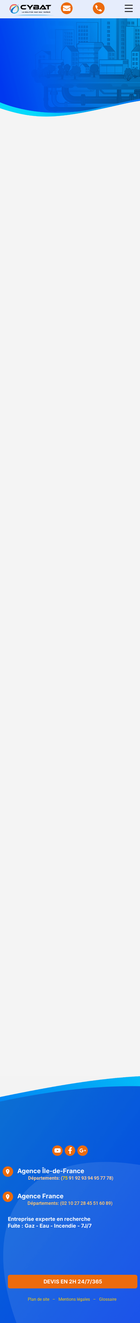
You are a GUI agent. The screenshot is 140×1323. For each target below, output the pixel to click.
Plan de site (38, 1299)
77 (102, 1178)
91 (71, 1178)
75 (65, 1178)
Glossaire (107, 1299)
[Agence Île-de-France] (8, 1171)
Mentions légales (74, 1299)
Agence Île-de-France (50, 1171)
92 (77, 1178)
